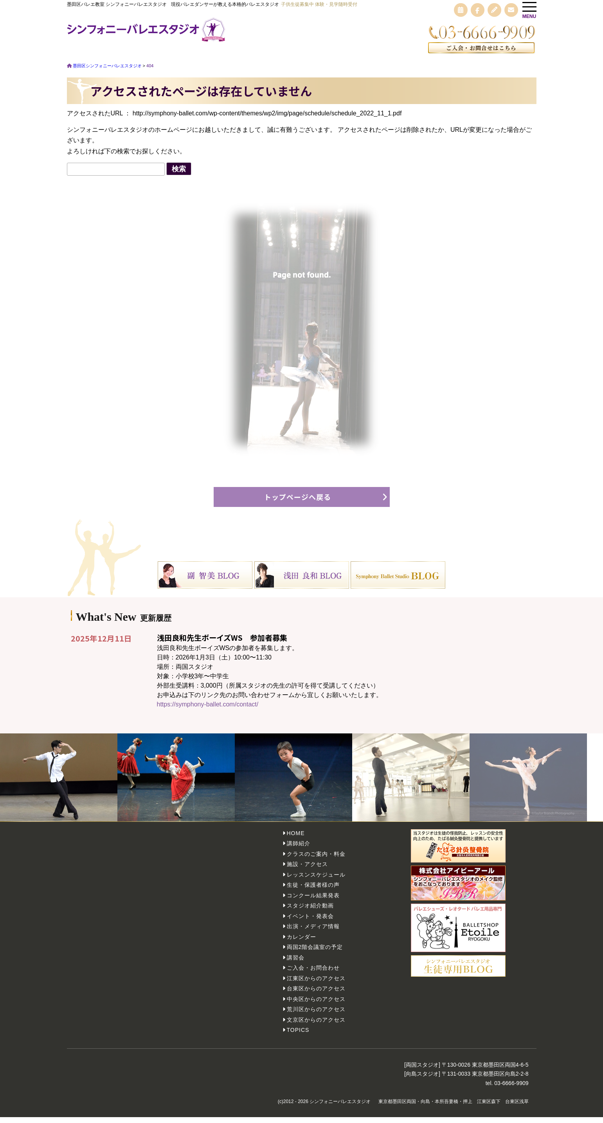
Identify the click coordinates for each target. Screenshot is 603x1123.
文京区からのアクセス (316, 1025)
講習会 (295, 963)
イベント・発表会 (310, 921)
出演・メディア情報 (313, 932)
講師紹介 (298, 849)
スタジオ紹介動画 (310, 911)
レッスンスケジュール (316, 880)
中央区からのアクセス (316, 1004)
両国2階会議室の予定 (315, 953)
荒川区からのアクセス (316, 1015)
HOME (296, 839)
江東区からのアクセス (316, 984)
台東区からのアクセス (316, 994)
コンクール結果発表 (313, 901)
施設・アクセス (307, 870)
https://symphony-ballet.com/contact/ (208, 709)
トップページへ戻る (297, 502)
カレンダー (301, 942)
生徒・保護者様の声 (313, 891)
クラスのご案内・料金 (316, 859)
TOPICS (298, 1036)
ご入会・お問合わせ (313, 973)
